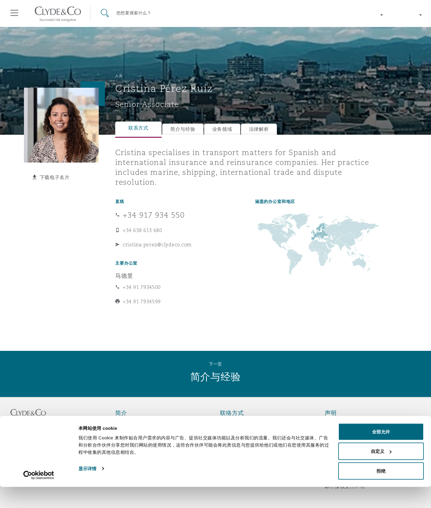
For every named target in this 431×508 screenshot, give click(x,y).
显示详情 (87, 489)
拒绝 (381, 492)
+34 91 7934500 (142, 287)
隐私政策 (335, 434)
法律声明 (335, 423)
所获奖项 (125, 434)
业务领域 (222, 129)
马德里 (124, 275)
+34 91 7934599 (142, 301)
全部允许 (381, 452)
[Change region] (368, 15)
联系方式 (138, 128)
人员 (118, 76)
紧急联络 (237, 423)
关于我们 (125, 423)
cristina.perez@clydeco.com (157, 245)
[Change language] (407, 15)
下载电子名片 (55, 177)
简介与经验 (182, 129)
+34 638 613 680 (142, 230)
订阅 (225, 434)
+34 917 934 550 (154, 215)
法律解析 (259, 129)
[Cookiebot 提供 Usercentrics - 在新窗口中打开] (39, 496)
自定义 (381, 472)
